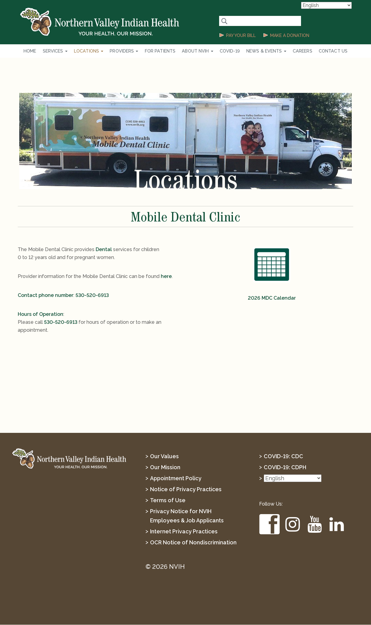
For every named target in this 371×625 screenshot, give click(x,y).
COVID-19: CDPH (285, 467)
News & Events (263, 51)
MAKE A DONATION (289, 35)
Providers (126, 51)
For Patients (161, 51)
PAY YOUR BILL (241, 35)
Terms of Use (168, 500)
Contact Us (328, 51)
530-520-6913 (92, 295)
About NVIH (197, 51)
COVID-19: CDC (283, 456)
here (166, 277)
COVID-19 (228, 51)
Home (35, 51)
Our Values (164, 456)
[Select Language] (326, 5)
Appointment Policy (176, 478)
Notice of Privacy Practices (186, 489)
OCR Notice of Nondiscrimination (193, 542)
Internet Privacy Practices (184, 531)
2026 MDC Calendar (272, 298)
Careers (298, 51)
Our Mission (165, 467)
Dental (104, 250)
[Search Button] (224, 21)
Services (60, 51)
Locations (92, 51)
